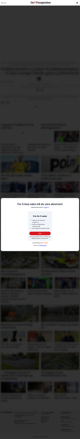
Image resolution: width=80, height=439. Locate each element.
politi (15, 96)
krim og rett (30, 96)
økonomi (49, 99)
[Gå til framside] (41, 3)
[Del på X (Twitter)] (40, 90)
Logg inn (40, 207)
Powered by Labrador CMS (40, 436)
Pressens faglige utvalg (21, 420)
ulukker (41, 99)
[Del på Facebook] (37, 90)
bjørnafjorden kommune (70, 96)
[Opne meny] (77, 3)
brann (59, 96)
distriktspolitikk (50, 96)
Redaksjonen (45, 418)
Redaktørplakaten (19, 421)
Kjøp (40, 233)
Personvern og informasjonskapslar (24, 423)
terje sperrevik (7, 96)
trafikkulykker (32, 99)
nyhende (21, 96)
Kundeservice (45, 420)
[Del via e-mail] (42, 90)
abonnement (43, 245)
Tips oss (3, 3)
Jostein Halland (45, 414)
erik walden (39, 96)
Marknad (43, 421)
